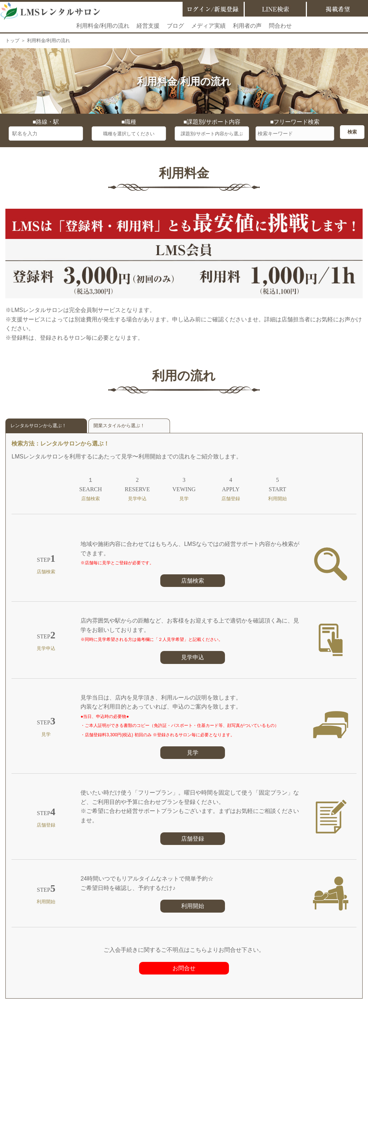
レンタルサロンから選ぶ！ (38, 425)
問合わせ (280, 26)
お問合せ (184, 968)
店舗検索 (192, 581)
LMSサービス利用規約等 (199, 1065)
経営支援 (148, 26)
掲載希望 (148, 1065)
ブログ (175, 26)
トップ (12, 40)
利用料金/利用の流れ (102, 26)
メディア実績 (208, 26)
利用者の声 (247, 26)
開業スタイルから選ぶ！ (119, 425)
